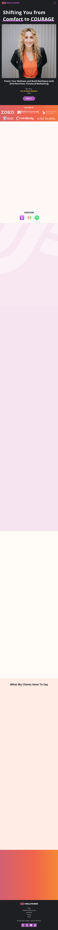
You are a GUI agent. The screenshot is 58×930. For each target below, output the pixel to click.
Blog (29, 908)
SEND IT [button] (29, 98)
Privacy (29, 915)
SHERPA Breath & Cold (29, 910)
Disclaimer (29, 912)
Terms (29, 917)
